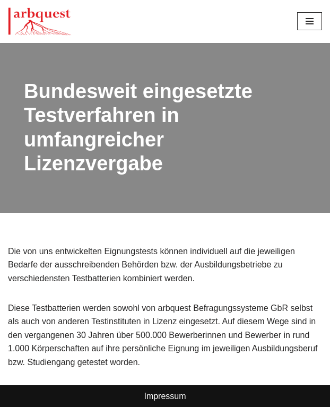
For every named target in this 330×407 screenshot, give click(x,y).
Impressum (165, 396)
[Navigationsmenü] (309, 21)
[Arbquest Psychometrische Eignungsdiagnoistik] (40, 21)
